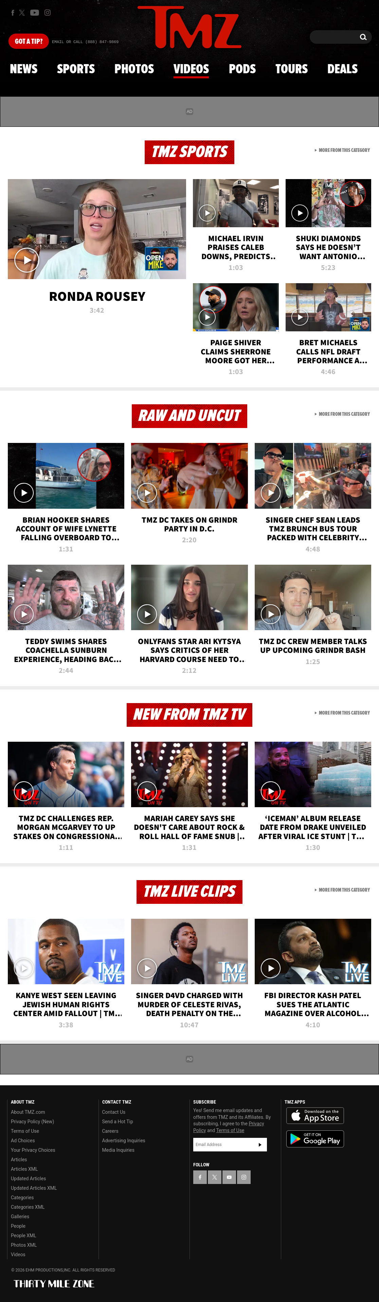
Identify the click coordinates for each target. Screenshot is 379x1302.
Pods (242, 69)
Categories (22, 1197)
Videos (191, 69)
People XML (23, 1235)
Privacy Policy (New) (32, 1121)
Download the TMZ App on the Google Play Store (315, 1139)
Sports (76, 69)
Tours (291, 69)
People (18, 1226)
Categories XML (27, 1207)
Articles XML (24, 1169)
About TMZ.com (28, 1112)
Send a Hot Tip (117, 1121)
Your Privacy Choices (33, 1150)
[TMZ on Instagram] (47, 12)
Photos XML (24, 1245)
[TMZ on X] (23, 13)
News (23, 69)
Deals (342, 69)
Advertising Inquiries (123, 1140)
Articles (19, 1159)
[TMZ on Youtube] (35, 12)
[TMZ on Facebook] (12, 13)
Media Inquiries (118, 1150)
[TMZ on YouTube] (229, 1177)
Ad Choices (23, 1140)
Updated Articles (28, 1178)
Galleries (20, 1216)
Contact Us (114, 1112)
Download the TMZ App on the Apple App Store (315, 1115)
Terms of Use (25, 1131)
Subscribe (260, 1144)
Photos (134, 69)
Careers (110, 1131)
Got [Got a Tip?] (28, 41)
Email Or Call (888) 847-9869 (85, 42)
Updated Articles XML (34, 1188)
